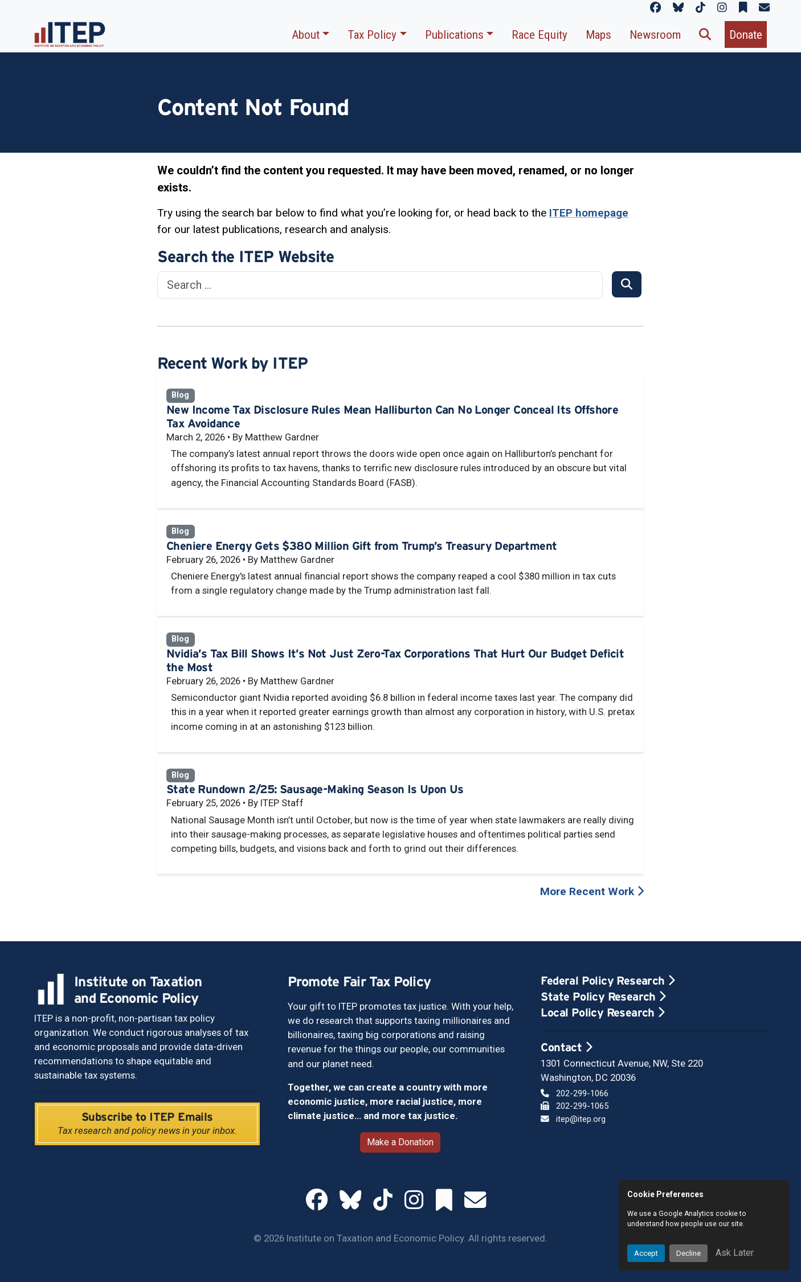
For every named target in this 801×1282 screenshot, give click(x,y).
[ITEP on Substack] (743, 7)
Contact (566, 1047)
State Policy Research (603, 996)
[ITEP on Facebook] (655, 7)
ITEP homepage (588, 212)
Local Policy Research (602, 1012)
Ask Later (735, 1252)
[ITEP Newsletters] (764, 7)
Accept (646, 1253)
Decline (688, 1253)
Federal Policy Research (608, 980)
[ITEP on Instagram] (722, 7)
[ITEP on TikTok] (700, 7)
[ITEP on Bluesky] (678, 7)
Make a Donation (400, 1142)
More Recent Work (592, 891)
